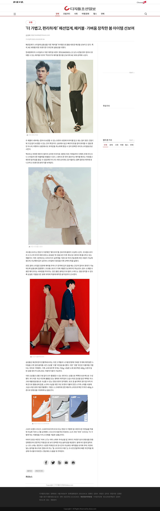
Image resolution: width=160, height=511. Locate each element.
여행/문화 (85, 14)
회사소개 (42, 500)
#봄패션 (29, 471)
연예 (102, 14)
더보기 (131, 72)
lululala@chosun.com (42, 35)
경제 (57, 14)
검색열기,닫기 (146, 14)
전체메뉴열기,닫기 (15, 14)
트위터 (52, 462)
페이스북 (46, 462)
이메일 (66, 462)
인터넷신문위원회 (127, 497)
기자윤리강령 (97, 497)
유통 (31, 22)
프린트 (73, 462)
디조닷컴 (80, 8)
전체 (105, 145)
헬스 (95, 14)
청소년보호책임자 (109, 497)
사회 (76, 14)
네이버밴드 (59, 462)
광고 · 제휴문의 (51, 500)
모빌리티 (66, 14)
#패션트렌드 (39, 471)
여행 (121, 145)
